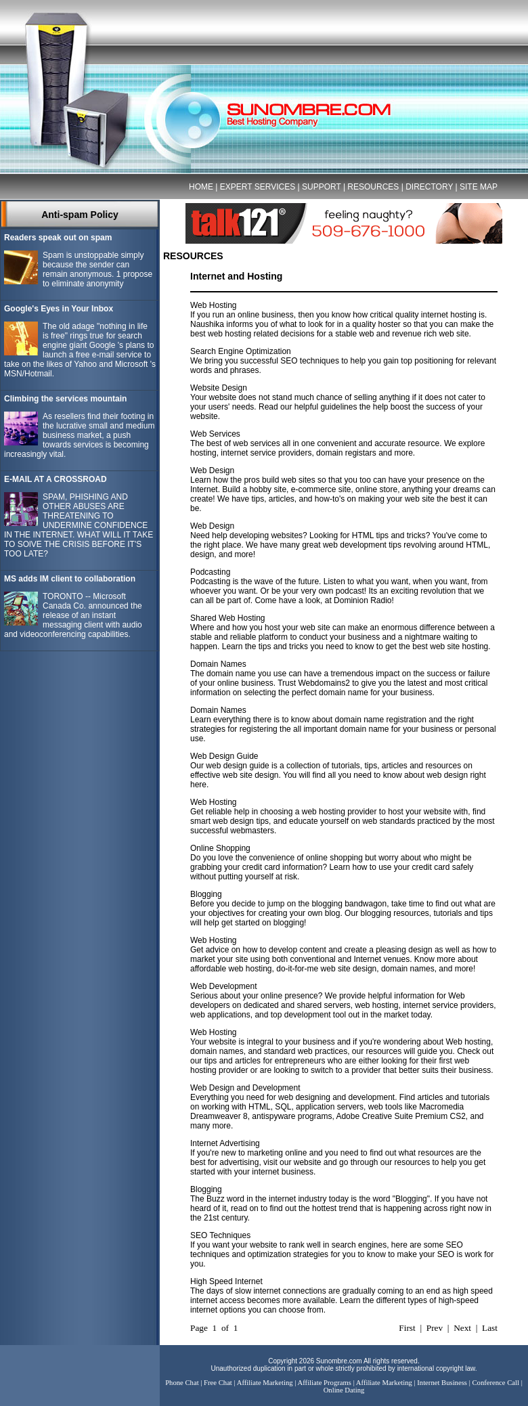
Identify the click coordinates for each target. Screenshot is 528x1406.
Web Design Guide (224, 756)
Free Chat (218, 1382)
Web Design (212, 470)
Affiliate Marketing (265, 1382)
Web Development (223, 986)
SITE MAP (479, 187)
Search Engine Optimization (240, 351)
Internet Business (442, 1382)
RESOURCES (373, 187)
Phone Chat (181, 1382)
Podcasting (210, 572)
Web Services (215, 434)
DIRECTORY (429, 187)
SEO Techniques (220, 1235)
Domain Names (218, 664)
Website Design (218, 388)
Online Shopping (220, 848)
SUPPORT (321, 187)
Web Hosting (213, 305)
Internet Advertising (225, 1143)
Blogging (206, 894)
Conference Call (495, 1382)
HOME (201, 187)
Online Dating (344, 1390)
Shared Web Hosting (227, 618)
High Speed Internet (226, 1281)
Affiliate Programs (324, 1382)
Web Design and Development (245, 1088)
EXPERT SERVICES (257, 187)
